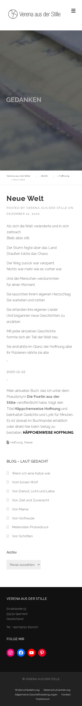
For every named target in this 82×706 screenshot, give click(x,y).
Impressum (43, 699)
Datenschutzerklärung (57, 690)
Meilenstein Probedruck (30, 527)
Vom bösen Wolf (25, 482)
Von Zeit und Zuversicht (30, 500)
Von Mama (20, 509)
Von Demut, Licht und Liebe (33, 491)
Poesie (28, 442)
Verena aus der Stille (46, 207)
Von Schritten (22, 536)
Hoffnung (16, 442)
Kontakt (66, 694)
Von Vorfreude (23, 518)
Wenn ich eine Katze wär (31, 473)
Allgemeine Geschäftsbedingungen (36, 694)
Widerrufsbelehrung (27, 690)
